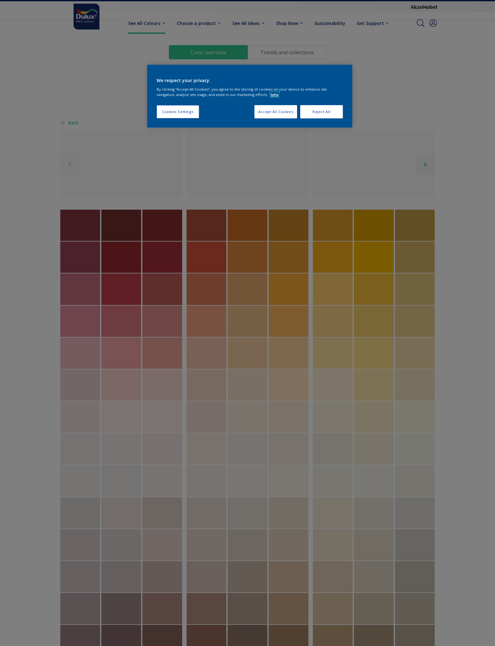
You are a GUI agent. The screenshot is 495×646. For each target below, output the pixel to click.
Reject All (322, 111)
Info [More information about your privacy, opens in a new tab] (274, 94)
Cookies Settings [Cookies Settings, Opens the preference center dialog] (178, 111)
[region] (249, 96)
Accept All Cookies (275, 111)
